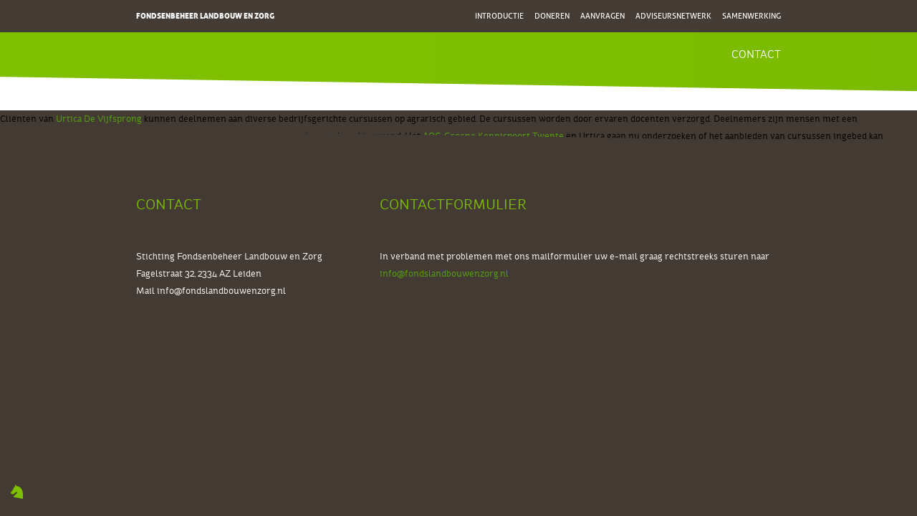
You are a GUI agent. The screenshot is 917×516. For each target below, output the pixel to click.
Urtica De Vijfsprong (99, 119)
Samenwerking (751, 16)
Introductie (499, 16)
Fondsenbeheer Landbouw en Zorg (205, 16)
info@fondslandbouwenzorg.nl (221, 291)
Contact (756, 54)
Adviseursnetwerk (673, 16)
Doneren (552, 16)
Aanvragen (602, 16)
